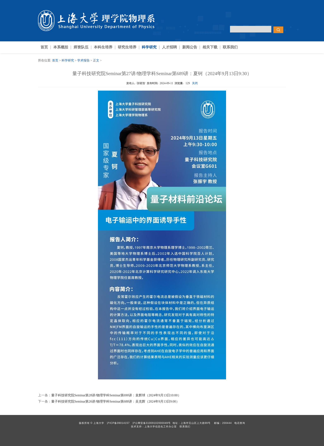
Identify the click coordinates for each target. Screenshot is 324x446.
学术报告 (83, 60)
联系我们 (230, 47)
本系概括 (60, 47)
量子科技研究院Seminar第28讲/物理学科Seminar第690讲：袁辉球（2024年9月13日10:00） (116, 395)
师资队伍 (81, 47)
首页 (44, 47)
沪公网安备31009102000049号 (151, 423)
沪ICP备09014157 (119, 423)
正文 (96, 60)
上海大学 (98, 423)
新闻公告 (189, 47)
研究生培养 (127, 47)
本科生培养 (103, 47)
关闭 (195, 83)
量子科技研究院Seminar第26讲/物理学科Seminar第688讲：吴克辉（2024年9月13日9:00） (115, 401)
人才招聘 (169, 47)
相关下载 (209, 47)
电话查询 (239, 423)
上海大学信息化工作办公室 (161, 426)
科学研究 (149, 47)
